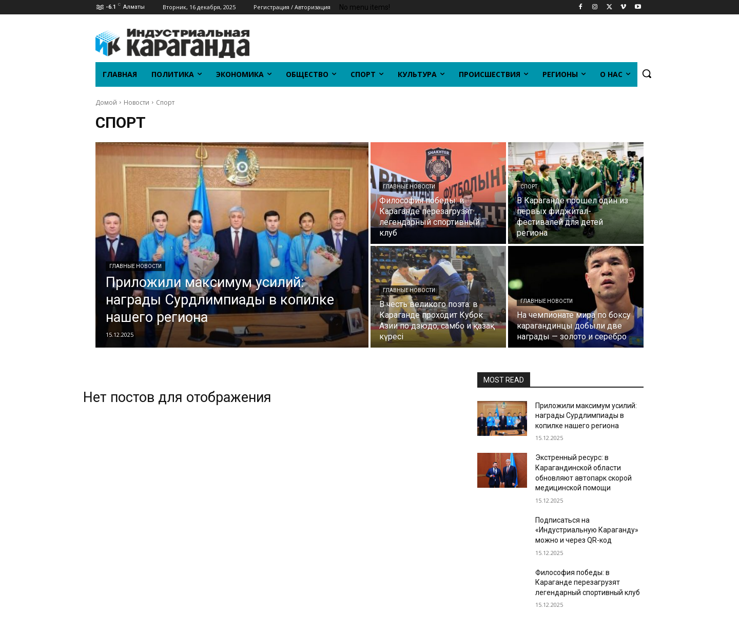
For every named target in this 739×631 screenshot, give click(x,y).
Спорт (528, 186)
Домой (106, 102)
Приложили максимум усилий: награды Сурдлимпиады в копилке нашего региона (586, 415)
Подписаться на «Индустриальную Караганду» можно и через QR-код (586, 530)
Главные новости (135, 266)
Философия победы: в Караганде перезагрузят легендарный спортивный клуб (587, 582)
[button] (646, 73)
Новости (136, 102)
